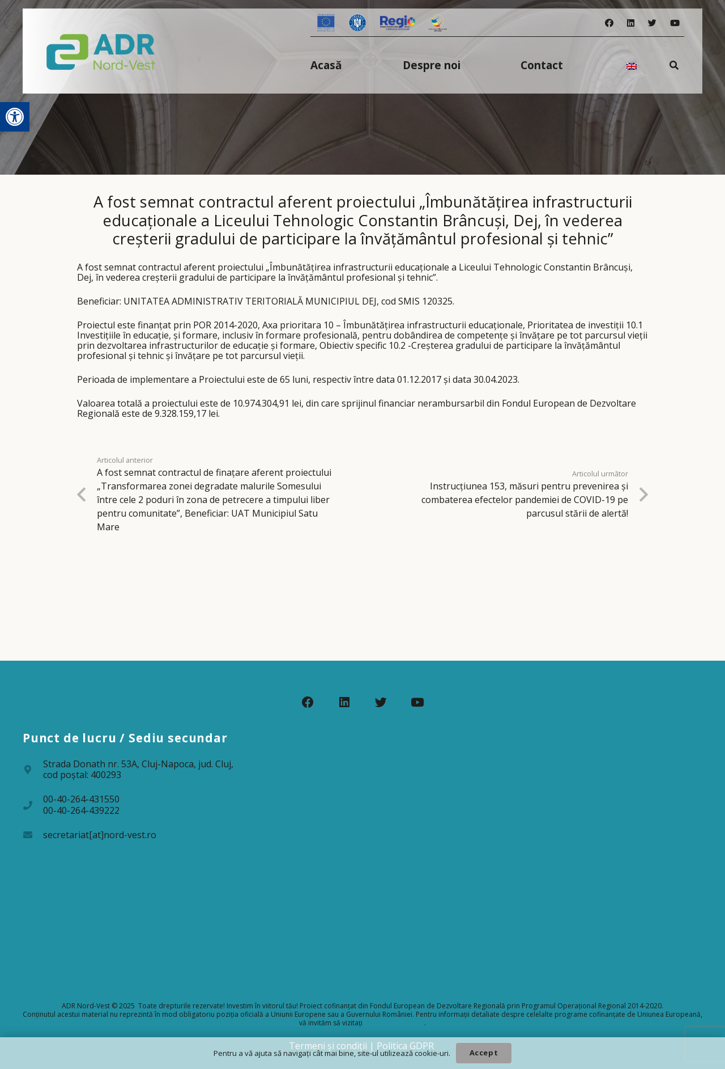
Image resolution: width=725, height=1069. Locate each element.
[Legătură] (101, 51)
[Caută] (674, 65)
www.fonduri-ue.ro (394, 1023)
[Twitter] (652, 23)
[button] (14, 117)
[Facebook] (609, 23)
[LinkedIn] (630, 23)
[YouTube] (675, 23)
